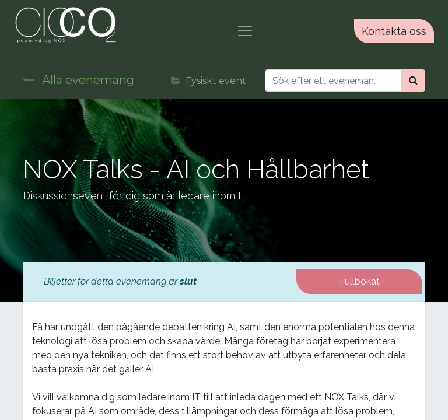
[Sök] (413, 80)
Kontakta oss (394, 31)
